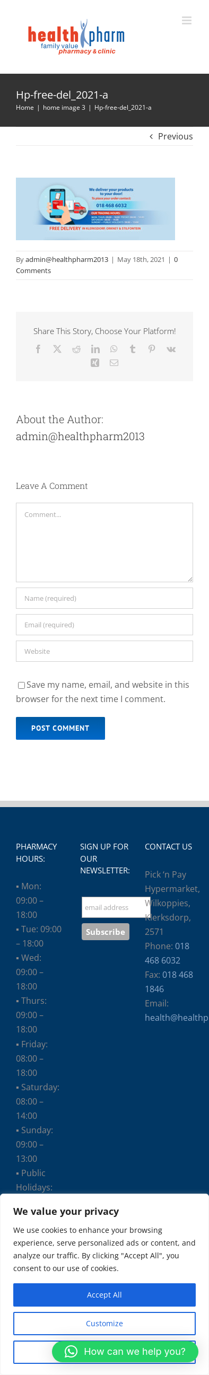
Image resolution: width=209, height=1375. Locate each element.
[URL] (104, 651)
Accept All (104, 1295)
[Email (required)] (104, 624)
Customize (104, 1323)
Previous (175, 136)
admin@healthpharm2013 (66, 259)
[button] (125, 1351)
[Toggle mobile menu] (187, 20)
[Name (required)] (104, 598)
